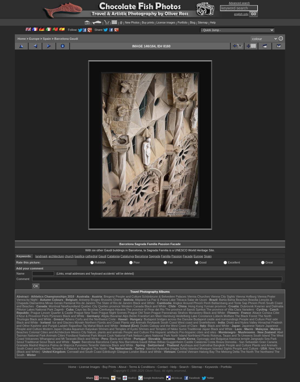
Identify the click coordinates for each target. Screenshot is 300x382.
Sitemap (203, 22)
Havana (120, 309)
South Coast (169, 322)
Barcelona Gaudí (66, 38)
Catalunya (127, 256)
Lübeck (218, 316)
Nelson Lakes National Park (151, 335)
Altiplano (140, 299)
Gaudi (102, 256)
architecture (56, 256)
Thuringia (22, 319)
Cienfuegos (106, 309)
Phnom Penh (256, 303)
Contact (163, 366)
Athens (69, 319)
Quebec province (109, 306)
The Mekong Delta (227, 351)
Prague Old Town (139, 312)
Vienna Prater (266, 296)
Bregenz (109, 296)
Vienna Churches (198, 296)
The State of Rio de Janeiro (114, 303)
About (122, 366)
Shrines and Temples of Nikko (158, 329)
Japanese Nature (253, 325)
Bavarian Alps (119, 316)
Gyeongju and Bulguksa (212, 338)
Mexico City (78, 332)
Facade (188, 256)
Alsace (256, 312)
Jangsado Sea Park (263, 338)
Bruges (95, 299)
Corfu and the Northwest (91, 319)
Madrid (33, 345)
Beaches (22, 332)
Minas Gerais (54, 303)
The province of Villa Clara (223, 309)
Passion (176, 256)
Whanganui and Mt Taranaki (58, 338)
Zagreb (59, 309)
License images (165, 22)
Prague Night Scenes (113, 312)
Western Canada (132, 306)
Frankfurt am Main (150, 316)
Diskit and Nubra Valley (241, 322)
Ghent (117, 299)
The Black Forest (246, 316)
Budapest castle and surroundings (216, 319)
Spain (47, 38)
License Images (89, 366)
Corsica (267, 312)
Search (184, 366)
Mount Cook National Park (115, 335)
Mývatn (79, 322)
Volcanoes (32, 338)
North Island (179, 335)
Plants (205, 335)
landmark (41, 256)
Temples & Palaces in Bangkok (72, 348)
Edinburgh (109, 351)
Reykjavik (153, 322)
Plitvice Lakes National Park (34, 309)
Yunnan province (215, 306)
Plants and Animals (133, 322)
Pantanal (69, 303)
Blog (192, 22)
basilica (80, 256)
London (134, 351)
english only (241, 14)
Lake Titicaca (177, 299)
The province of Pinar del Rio (145, 309)
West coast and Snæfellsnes (196, 322)
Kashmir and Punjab (44, 325)
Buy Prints (109, 366)
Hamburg (169, 316)
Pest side (272, 319)
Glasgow (122, 351)
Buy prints (148, 22)
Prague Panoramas (164, 312)
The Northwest (264, 351)
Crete (112, 319)
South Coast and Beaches (33, 348)
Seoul (20, 342)
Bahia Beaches (238, 299)
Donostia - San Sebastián (242, 342)
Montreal (54, 306)
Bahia (223, 299)
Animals (51, 335)
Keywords (211, 366)
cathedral (91, 256)
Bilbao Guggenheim (170, 342)
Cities (61, 335)
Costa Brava (216, 342)
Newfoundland (70, 306)
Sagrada (154, 256)
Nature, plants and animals (105, 332)
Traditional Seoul (36, 342)
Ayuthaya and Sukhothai (196, 345)
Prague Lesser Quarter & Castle (52, 312)
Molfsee (229, 316)
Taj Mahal (89, 325)
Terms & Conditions (142, 366)
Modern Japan (52, 329)
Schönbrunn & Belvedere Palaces (164, 296)
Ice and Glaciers (63, 322)
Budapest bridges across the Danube (168, 319)
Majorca (44, 345)
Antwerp (84, 299)
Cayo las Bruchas (86, 309)
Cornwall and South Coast (84, 351)
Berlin (133, 316)
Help (213, 22)
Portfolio (183, 22)
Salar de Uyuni (197, 299)
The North (264, 316)
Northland (194, 335)
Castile (189, 342)
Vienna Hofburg (246, 296)
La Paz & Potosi (157, 299)
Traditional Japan (198, 329)
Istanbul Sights (222, 348)
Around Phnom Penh (197, 303)
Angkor (177, 303)
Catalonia (113, 256)
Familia (166, 256)
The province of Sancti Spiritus (185, 309)
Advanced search (239, 3)
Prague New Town (86, 312)
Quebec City (89, 306)
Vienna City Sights (223, 296)
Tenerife (93, 345)
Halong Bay (207, 351)
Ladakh (63, 325)
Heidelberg (183, 316)
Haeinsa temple (239, 338)
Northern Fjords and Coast (102, 322)
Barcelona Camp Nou (110, 342)
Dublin (144, 325)
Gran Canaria (268, 342)
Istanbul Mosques (200, 348)
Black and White (144, 303)
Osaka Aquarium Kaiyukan (80, 329)
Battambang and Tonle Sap (229, 303)
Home (22, 38)
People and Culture (128, 296)
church (69, 256)
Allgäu (105, 316)
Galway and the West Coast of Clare (173, 325)
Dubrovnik (247, 306)
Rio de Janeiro (85, 303)
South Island (262, 335)
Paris (45, 316)
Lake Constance (201, 316)
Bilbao (152, 342)
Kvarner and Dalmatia (269, 306)
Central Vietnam (187, 351)
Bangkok (219, 345)
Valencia (105, 345)
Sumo (183, 329)
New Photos (132, 22)
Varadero (248, 309)
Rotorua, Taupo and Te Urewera (232, 335)
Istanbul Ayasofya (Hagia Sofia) (166, 348)
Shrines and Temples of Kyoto (118, 329)
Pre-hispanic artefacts (164, 332)
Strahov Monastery (190, 312)
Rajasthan (75, 325)
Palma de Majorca (62, 345)
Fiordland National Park (81, 335)
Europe (34, 38)
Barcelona (141, 256)
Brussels (106, 299)
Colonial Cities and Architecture (49, 332)
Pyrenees (55, 316)
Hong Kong (195, 306)
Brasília (253, 299)
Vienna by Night (26, 299)
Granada (22, 345)
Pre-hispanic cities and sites (197, 332)
